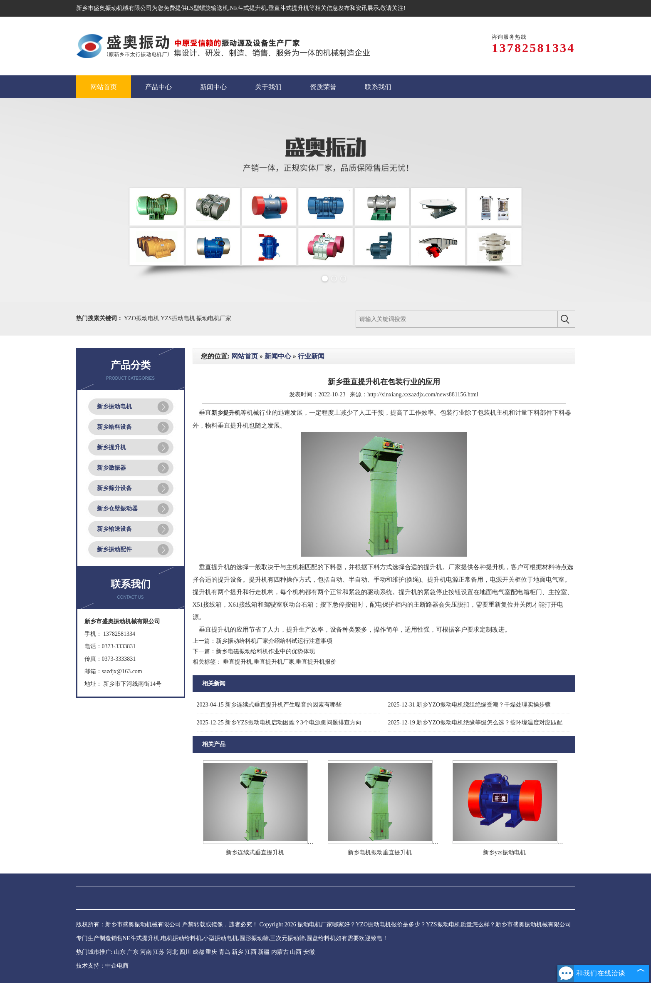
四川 (185, 952)
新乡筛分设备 (114, 488)
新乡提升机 (111, 447)
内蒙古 (280, 952)
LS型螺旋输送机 (207, 8)
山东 (120, 952)
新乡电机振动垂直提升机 (380, 852)
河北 (172, 952)
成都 (198, 952)
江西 (251, 952)
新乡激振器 (111, 468)
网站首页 (244, 356)
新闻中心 (278, 356)
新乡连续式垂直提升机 (255, 852)
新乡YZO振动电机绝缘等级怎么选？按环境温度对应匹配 (475, 722)
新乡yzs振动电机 (504, 852)
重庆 (211, 952)
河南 (146, 952)
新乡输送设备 (114, 529)
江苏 (159, 952)
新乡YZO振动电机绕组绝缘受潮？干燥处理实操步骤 (469, 705)
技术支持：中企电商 (102, 966)
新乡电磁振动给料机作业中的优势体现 (265, 651)
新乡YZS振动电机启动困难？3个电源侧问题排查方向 (279, 722)
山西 (296, 952)
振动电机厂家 (213, 318)
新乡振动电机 (114, 406)
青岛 (224, 952)
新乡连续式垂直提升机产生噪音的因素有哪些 (269, 705)
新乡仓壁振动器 (117, 508)
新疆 (264, 952)
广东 (133, 952)
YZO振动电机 (142, 318)
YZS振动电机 (178, 318)
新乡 (237, 952)
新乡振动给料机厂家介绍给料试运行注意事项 (274, 641)
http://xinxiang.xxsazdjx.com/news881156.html (422, 394)
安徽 (309, 952)
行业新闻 (311, 356)
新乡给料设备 (114, 427)
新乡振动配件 (114, 549)
